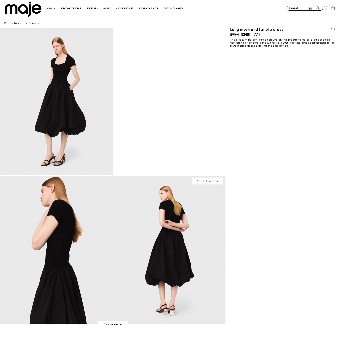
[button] (53, 8)
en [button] (310, 8)
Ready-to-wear (14, 23)
